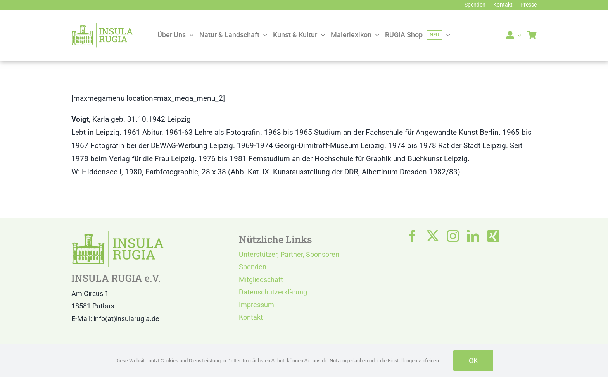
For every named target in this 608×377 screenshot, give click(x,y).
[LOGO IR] (102, 26)
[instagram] (453, 236)
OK (473, 360)
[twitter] (433, 236)
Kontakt (251, 317)
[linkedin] (473, 236)
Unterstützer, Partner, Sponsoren (289, 254)
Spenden (252, 267)
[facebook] (412, 236)
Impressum (256, 305)
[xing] (493, 236)
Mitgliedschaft (261, 279)
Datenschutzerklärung (273, 292)
